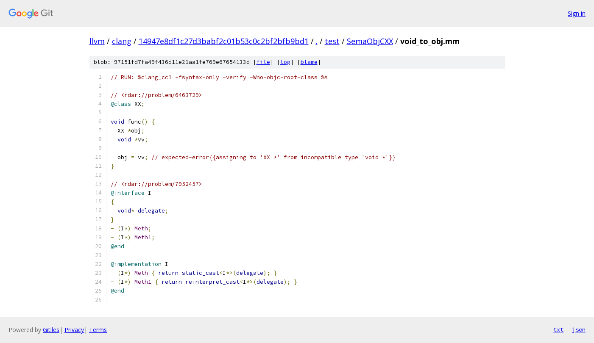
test (332, 41)
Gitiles (51, 330)
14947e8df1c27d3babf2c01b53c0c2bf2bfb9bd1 (224, 41)
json (579, 329)
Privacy (74, 330)
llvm (97, 41)
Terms (98, 330)
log (285, 62)
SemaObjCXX (370, 41)
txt (558, 329)
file (263, 62)
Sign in (577, 13)
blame (309, 62)
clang (121, 41)
